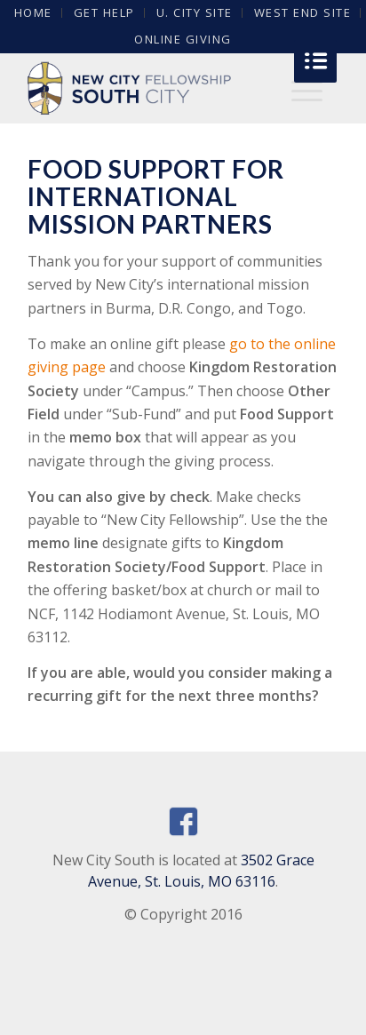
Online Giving (183, 39)
